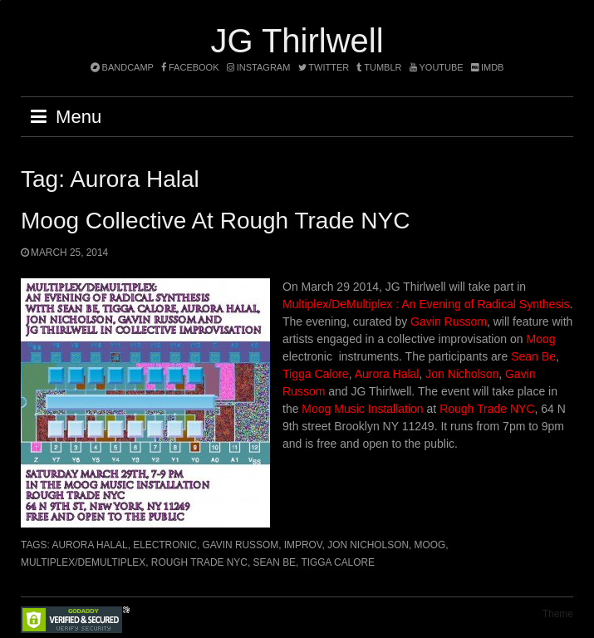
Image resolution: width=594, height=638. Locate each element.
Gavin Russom (448, 321)
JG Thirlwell (296, 40)
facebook (190, 67)
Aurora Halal (387, 373)
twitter (324, 67)
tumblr (380, 67)
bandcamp (122, 67)
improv (303, 545)
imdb (487, 67)
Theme (557, 614)
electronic (165, 545)
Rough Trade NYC (486, 408)
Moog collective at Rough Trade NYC (215, 220)
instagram (259, 67)
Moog (540, 339)
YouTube (437, 67)
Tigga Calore (315, 373)
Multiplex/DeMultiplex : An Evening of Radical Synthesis (426, 304)
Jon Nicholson (461, 373)
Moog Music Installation (362, 408)
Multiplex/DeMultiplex (83, 562)
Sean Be (533, 356)
